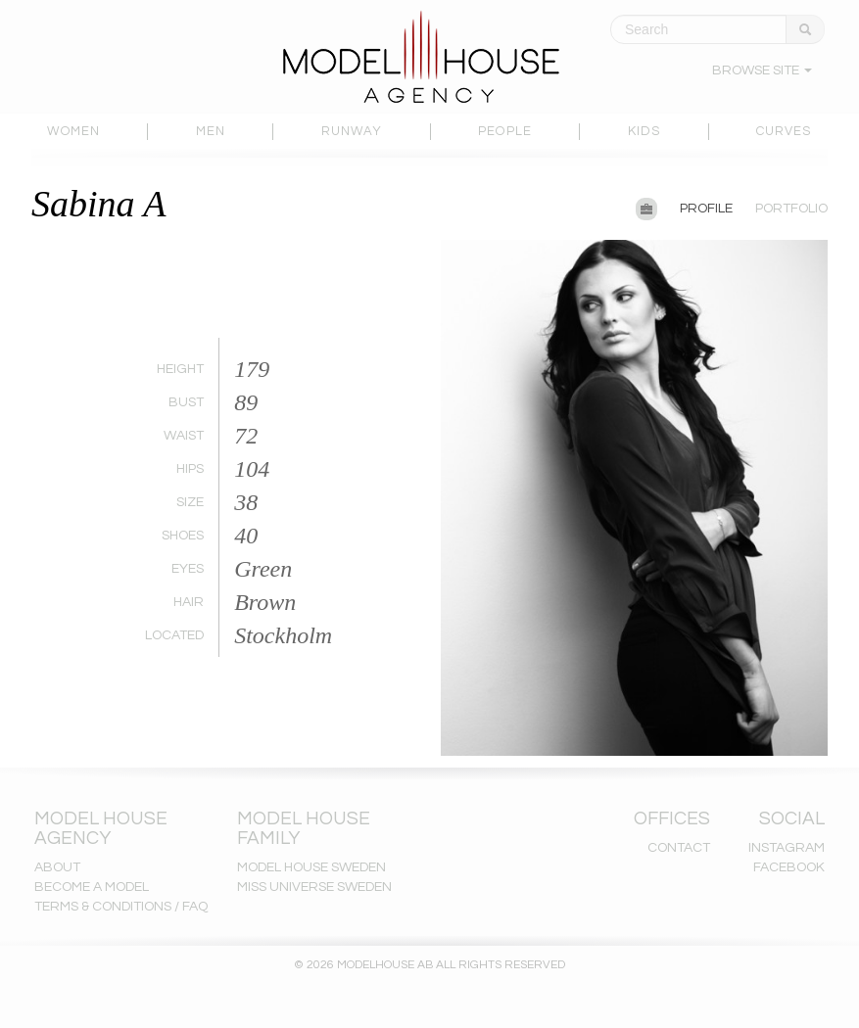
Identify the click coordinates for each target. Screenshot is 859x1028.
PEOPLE (505, 131)
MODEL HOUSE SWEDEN (311, 867)
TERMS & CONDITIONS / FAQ (121, 906)
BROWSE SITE (762, 70)
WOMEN (73, 131)
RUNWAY (352, 131)
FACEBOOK (789, 867)
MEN (210, 131)
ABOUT (57, 867)
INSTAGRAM (786, 848)
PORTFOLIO (791, 208)
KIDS (644, 131)
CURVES (784, 131)
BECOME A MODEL (91, 887)
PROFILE (706, 208)
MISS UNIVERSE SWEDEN (314, 887)
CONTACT (678, 848)
